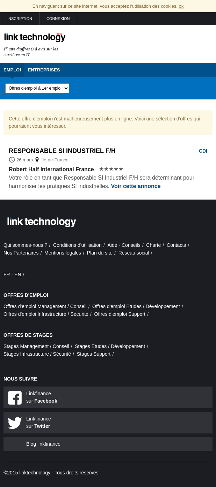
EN (17, 274)
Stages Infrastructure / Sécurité (37, 354)
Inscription (19, 18)
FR (6, 274)
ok (181, 6)
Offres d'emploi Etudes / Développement (136, 306)
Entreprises (44, 69)
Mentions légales (62, 253)
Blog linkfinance (43, 444)
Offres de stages (28, 335)
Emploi (12, 69)
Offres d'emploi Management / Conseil (44, 306)
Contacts (176, 245)
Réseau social (133, 253)
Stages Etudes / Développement (110, 346)
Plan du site (100, 253)
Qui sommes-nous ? (25, 245)
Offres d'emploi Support (119, 314)
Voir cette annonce (136, 186)
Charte (153, 245)
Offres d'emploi (25, 295)
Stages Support (94, 354)
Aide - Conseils (124, 245)
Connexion (58, 18)
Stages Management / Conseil (36, 346)
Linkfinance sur (41, 397)
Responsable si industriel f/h (62, 150)
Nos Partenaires (20, 253)
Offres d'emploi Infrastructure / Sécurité (45, 314)
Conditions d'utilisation (77, 245)
